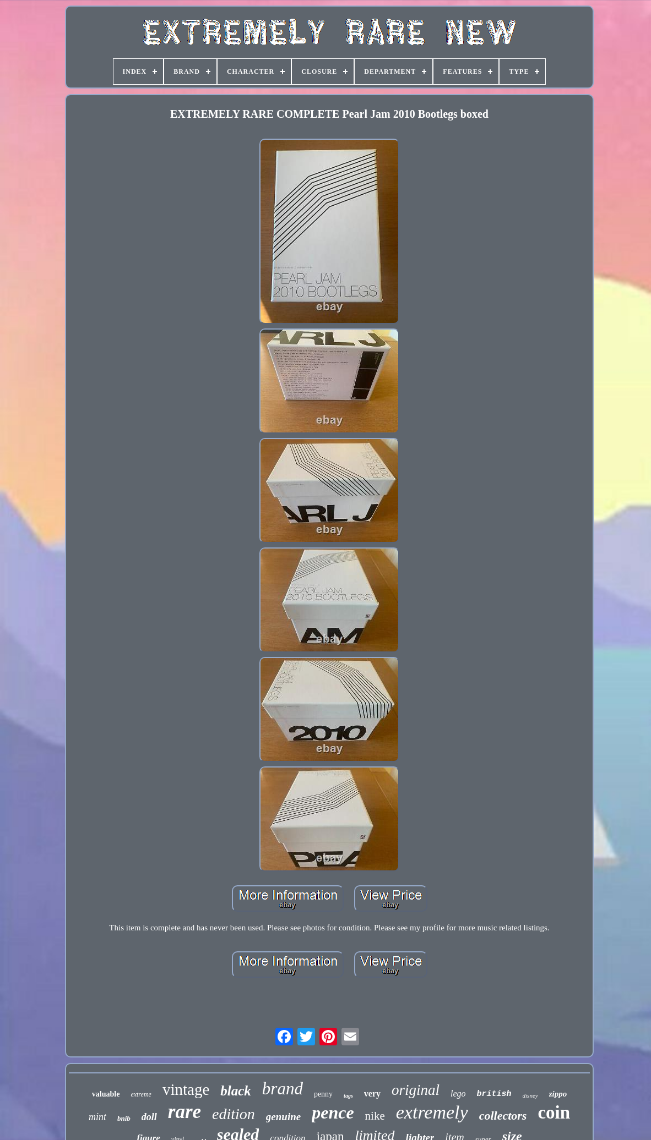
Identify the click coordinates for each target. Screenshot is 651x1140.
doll (149, 1116)
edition (233, 1113)
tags (348, 1096)
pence (333, 1112)
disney (530, 1095)
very (372, 1093)
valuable (106, 1094)
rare (184, 1111)
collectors (503, 1115)
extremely (432, 1112)
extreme (141, 1094)
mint (97, 1116)
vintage (185, 1089)
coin (554, 1112)
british (494, 1094)
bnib (124, 1118)
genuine (283, 1116)
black (235, 1090)
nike (375, 1115)
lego (458, 1093)
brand (282, 1088)
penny (323, 1094)
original (416, 1090)
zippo (558, 1093)
